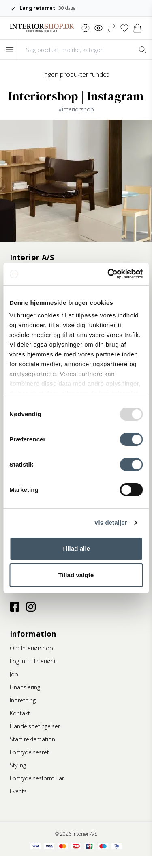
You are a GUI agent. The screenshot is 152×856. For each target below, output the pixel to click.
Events (18, 791)
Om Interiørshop (31, 648)
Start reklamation (32, 739)
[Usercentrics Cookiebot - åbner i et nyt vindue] (108, 274)
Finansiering (25, 687)
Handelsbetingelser (35, 726)
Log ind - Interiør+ (33, 661)
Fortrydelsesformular (37, 778)
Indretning (23, 700)
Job (14, 674)
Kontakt (20, 713)
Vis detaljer (110, 522)
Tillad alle (76, 548)
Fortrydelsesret (29, 752)
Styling (18, 765)
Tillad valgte (76, 574)
